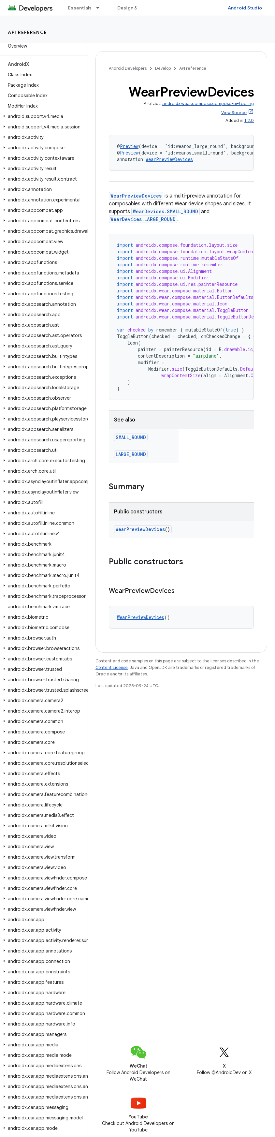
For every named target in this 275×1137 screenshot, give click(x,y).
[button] (42, 116)
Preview (129, 146)
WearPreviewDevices (169, 159)
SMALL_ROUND (131, 437)
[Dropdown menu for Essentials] (100, 8)
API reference (27, 32)
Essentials (80, 8)
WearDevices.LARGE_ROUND (143, 219)
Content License (111, 667)
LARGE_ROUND (131, 454)
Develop (163, 68)
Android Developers (128, 68)
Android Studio (245, 8)
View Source (234, 112)
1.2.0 (249, 120)
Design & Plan (132, 8)
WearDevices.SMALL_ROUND (165, 211)
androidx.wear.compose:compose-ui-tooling (208, 103)
